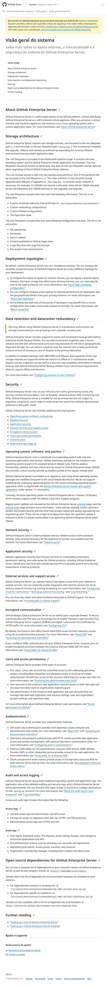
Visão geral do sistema (59, 11)
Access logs (13, 808)
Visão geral (41, 11)
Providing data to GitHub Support (41, 600)
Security (14, 384)
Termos (29, 978)
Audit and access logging (23, 443)
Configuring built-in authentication (53, 745)
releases (81, 504)
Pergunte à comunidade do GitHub (23, 950)
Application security (20, 424)
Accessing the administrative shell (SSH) (27, 637)
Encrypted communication (23, 431)
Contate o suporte (15, 954)
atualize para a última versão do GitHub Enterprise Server (72, 26)
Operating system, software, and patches (31, 416)
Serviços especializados (74, 978)
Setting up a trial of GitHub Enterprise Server (34, 922)
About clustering (19, 309)
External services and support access (29, 428)
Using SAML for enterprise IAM (40, 650)
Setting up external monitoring (47, 591)
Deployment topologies (26, 258)
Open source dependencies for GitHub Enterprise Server (53, 860)
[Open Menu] (102, 4)
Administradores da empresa (20, 11)
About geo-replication (22, 298)
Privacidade (40, 978)
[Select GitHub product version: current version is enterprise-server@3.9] (44, 4)
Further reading (20, 915)
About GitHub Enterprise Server (33, 109)
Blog (89, 978)
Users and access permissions (25, 435)
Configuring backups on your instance (54, 375)
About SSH (80, 634)
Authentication (17, 439)
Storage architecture (24, 136)
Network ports (51, 542)
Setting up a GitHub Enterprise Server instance (35, 926)
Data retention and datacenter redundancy (42, 318)
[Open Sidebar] (3, 11)
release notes (13, 507)
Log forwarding (79, 591)
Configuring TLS (57, 625)
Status (50, 978)
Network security (19, 420)
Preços (59, 978)
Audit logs (13, 830)
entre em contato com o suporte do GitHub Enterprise (66, 29)
